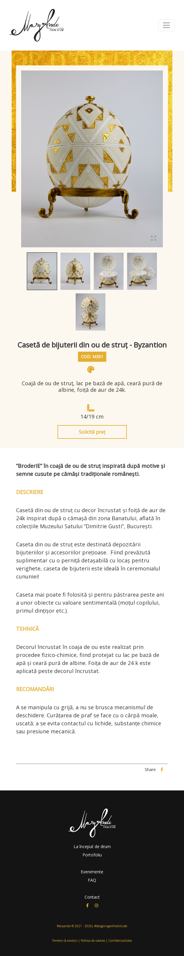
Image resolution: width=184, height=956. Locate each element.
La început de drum (92, 846)
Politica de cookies (93, 940)
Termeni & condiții (64, 940)
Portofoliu (92, 855)
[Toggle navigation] (166, 25)
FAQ (92, 880)
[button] (42, 271)
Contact (92, 897)
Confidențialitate (120, 940)
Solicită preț (92, 432)
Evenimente (92, 872)
